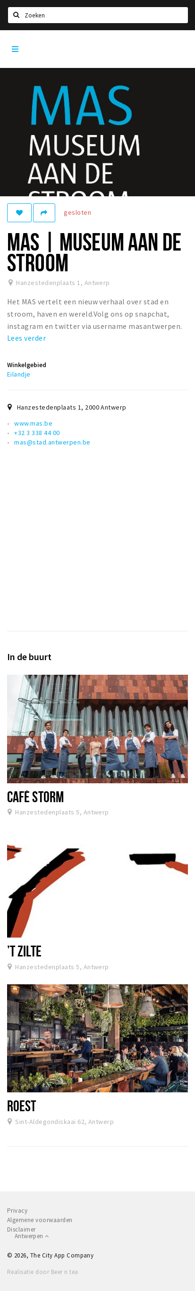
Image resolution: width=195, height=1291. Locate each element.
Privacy (17, 1211)
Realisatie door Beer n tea (42, 1272)
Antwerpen (32, 1236)
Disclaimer (21, 1229)
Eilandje (19, 374)
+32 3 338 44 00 (36, 432)
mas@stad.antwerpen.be (52, 442)
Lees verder (26, 338)
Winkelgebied (26, 364)
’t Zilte (24, 951)
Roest (21, 1106)
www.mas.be (33, 423)
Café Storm (35, 796)
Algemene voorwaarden (40, 1220)
